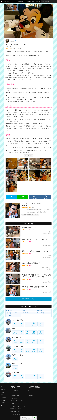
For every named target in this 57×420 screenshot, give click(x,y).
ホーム (2, 386)
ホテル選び (25, 313)
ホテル (14, 376)
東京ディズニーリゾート (16, 408)
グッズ (40, 324)
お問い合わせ (4, 400)
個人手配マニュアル (11, 313)
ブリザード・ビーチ (17, 355)
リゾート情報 (15, 372)
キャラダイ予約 (41, 313)
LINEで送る (22, 197)
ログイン (38, 1)
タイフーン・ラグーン (18, 364)
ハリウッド (29, 390)
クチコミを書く (5, 392)
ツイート (11, 197)
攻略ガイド (9, 310)
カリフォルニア (14, 390)
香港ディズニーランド (16, 395)
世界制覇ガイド (21, 1)
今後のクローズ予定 (15, 414)
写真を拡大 (28, 155)
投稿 (33, 1)
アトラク (15, 324)
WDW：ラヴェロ (9, 46)
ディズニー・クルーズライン (17, 406)
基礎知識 (39, 310)
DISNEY (15, 387)
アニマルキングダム (17, 346)
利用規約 (3, 402)
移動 (40, 376)
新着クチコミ (25, 310)
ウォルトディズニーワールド (10, 1)
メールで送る (34, 197)
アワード (3, 394)
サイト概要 (3, 397)
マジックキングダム (17, 320)
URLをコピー (46, 197)
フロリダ (12, 393)
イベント (34, 324)
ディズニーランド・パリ (16, 400)
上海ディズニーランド (16, 398)
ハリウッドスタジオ (17, 337)
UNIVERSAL (34, 387)
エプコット (14, 329)
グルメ (27, 324)
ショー (21, 324)
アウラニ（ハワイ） (15, 403)
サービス (34, 376)
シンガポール (30, 395)
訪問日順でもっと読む (28, 299)
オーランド (29, 393)
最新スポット (10, 315)
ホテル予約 (28, 1)
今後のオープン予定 (15, 411)
